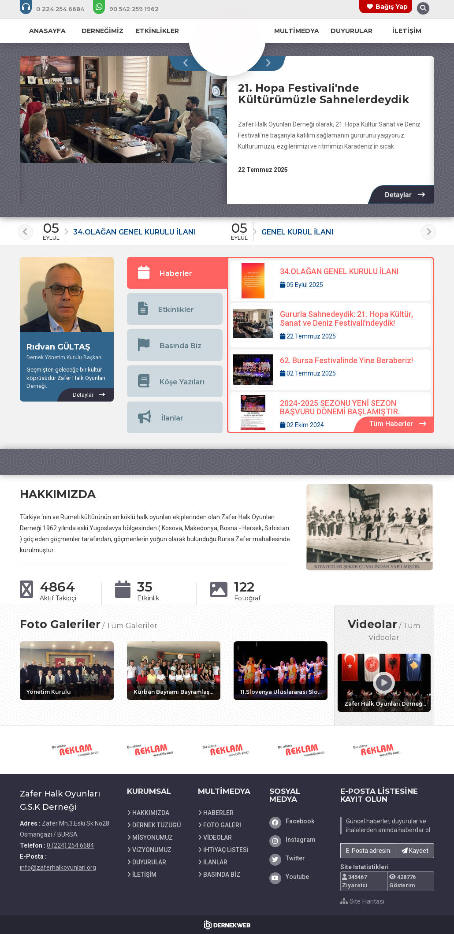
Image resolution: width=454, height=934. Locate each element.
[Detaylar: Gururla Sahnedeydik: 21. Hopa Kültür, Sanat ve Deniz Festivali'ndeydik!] (331, 325)
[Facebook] (298, 821)
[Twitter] (298, 858)
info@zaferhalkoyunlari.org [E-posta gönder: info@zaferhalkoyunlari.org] (58, 867)
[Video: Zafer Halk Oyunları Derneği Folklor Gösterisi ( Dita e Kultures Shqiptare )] (384, 683)
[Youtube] (298, 876)
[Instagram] (298, 839)
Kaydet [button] (415, 850)
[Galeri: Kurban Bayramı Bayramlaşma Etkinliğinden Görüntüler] (174, 670)
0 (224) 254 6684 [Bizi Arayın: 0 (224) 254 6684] (70, 845)
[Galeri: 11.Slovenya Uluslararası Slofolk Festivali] (280, 670)
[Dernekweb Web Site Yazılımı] (227, 925)
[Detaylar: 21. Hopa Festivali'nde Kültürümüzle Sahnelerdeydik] (405, 194)
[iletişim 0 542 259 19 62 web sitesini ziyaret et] (76, 750)
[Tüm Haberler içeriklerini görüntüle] (398, 424)
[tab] (177, 273)
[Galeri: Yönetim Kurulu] (67, 670)
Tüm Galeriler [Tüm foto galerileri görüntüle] (131, 625)
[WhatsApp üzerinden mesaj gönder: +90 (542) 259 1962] (132, 8)
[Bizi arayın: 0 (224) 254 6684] (58, 8)
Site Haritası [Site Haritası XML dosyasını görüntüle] (362, 901)
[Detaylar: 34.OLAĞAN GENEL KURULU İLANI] (331, 280)
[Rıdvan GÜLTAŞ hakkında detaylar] (88, 395)
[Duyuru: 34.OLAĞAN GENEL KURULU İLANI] (133, 229)
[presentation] (188, 63)
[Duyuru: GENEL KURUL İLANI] (322, 229)
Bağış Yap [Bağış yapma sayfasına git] (392, 7)
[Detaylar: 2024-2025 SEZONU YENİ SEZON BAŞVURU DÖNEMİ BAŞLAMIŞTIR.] (331, 414)
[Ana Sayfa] (227, 37)
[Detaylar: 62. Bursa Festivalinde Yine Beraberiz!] (331, 370)
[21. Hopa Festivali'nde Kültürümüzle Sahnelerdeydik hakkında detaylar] (123, 109)
